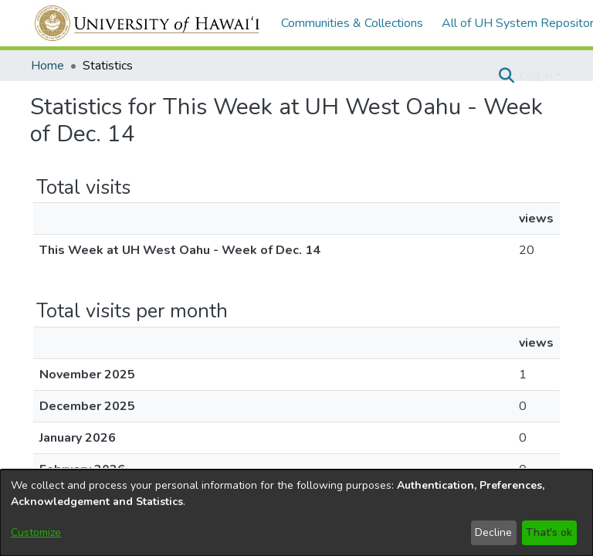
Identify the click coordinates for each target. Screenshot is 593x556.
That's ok (549, 532)
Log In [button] (538, 75)
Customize (36, 532)
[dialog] (296, 513)
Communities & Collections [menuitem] (352, 23)
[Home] (148, 23)
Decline (493, 532)
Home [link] (47, 65)
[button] (506, 75)
